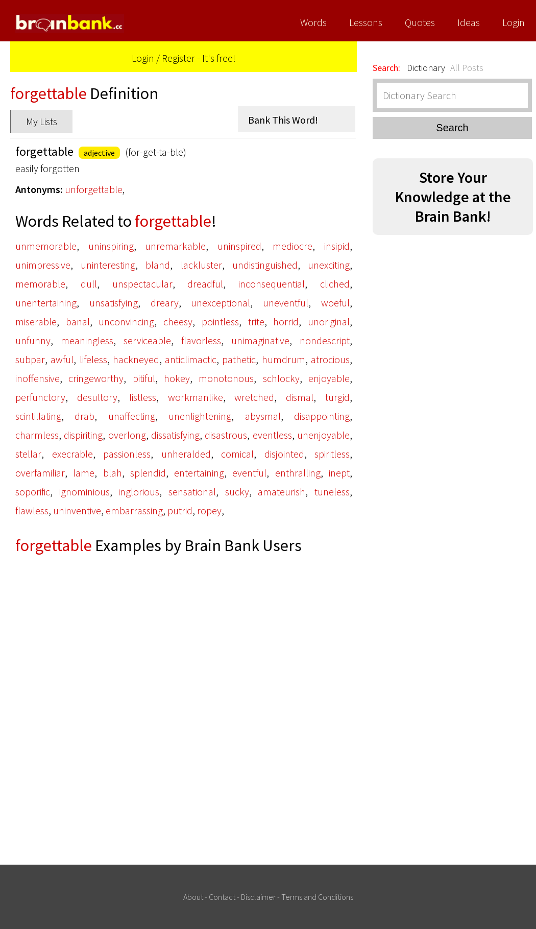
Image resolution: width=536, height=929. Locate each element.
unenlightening (199, 416)
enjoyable (329, 378)
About (193, 897)
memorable (40, 283)
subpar (30, 359)
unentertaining (46, 302)
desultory (97, 397)
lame (83, 472)
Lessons (365, 22)
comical (237, 453)
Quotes (420, 22)
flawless (31, 510)
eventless (272, 434)
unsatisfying (113, 302)
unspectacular (142, 283)
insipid (337, 246)
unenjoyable (323, 434)
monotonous (226, 378)
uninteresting (108, 264)
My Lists (41, 121)
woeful (335, 302)
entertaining (199, 472)
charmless (37, 434)
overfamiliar (40, 472)
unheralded (186, 453)
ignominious (84, 491)
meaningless (87, 340)
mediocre (292, 246)
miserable (36, 321)
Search (452, 127)
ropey (209, 510)
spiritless (332, 453)
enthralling (298, 472)
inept (339, 472)
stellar (28, 453)
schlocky (281, 378)
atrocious (330, 359)
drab (84, 416)
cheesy (177, 321)
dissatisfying (175, 434)
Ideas (468, 22)
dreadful (205, 283)
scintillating (38, 416)
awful (62, 359)
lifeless (93, 359)
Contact (222, 897)
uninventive (77, 510)
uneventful (285, 302)
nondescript (325, 340)
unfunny (33, 340)
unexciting (329, 264)
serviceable (147, 340)
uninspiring (111, 246)
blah (112, 472)
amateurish (281, 491)
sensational (192, 491)
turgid (337, 397)
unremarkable (175, 246)
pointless (220, 321)
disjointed (284, 453)
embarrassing (134, 510)
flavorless (201, 340)
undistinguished (265, 264)
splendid (148, 472)
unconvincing (126, 321)
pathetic (239, 359)
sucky (237, 491)
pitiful (144, 378)
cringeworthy (96, 378)
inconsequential (271, 283)
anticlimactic (190, 359)
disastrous (226, 434)
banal (78, 321)
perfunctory (40, 397)
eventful (249, 472)
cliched (335, 283)
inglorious (138, 491)
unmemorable (46, 246)
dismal (299, 397)
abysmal (263, 416)
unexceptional (220, 302)
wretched (254, 397)
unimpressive (42, 264)
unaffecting (131, 416)
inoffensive (37, 378)
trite (256, 321)
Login (513, 22)
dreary (165, 302)
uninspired (239, 246)
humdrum (283, 359)
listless (142, 397)
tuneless (332, 491)
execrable (72, 453)
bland (157, 264)
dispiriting (83, 434)
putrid (179, 510)
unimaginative (260, 340)
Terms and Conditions (317, 897)
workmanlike (195, 397)
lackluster (201, 264)
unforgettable (94, 189)
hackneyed (136, 359)
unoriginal (329, 321)
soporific (32, 491)
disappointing (322, 416)
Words (313, 22)
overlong (127, 434)
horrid (286, 321)
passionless (127, 453)
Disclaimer (258, 897)
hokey (177, 378)
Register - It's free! (199, 58)
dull (89, 283)
